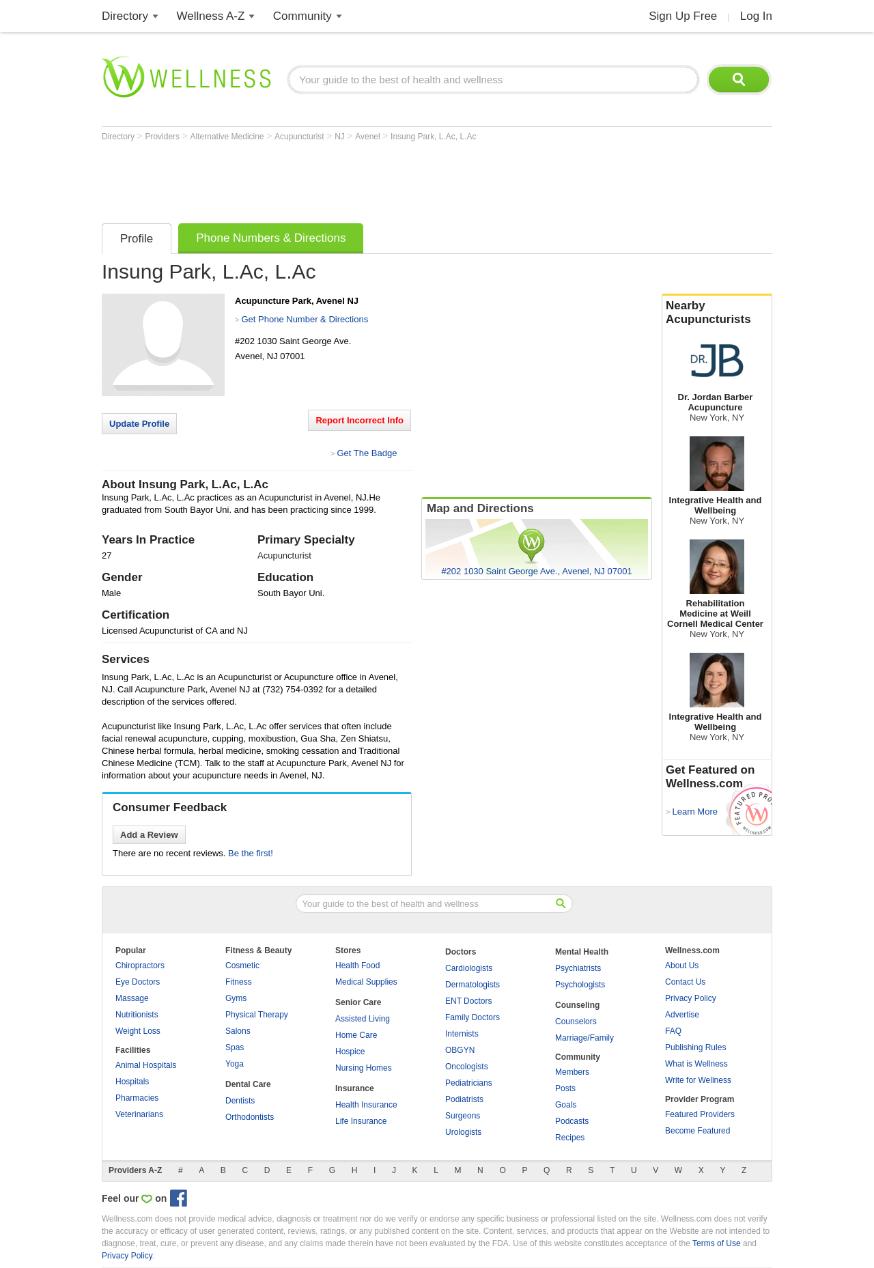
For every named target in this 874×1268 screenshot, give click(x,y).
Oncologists (466, 1066)
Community (302, 16)
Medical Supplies (366, 982)
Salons (238, 1031)
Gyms (235, 998)
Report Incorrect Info (359, 420)
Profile (136, 238)
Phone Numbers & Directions (271, 237)
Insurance (354, 1088)
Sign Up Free (683, 16)
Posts (565, 1088)
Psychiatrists (578, 968)
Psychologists (580, 984)
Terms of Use (716, 1243)
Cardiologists (468, 968)
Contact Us (685, 982)
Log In (756, 16)
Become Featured (697, 1131)
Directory (125, 16)
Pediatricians (468, 1083)
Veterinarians (139, 1114)
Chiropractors (140, 965)
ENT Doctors (468, 1001)
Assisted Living (362, 1019)
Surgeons (462, 1116)
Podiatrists (464, 1099)
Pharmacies (136, 1098)
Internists (462, 1034)
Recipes (569, 1137)
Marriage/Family (584, 1038)
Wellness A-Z (211, 16)
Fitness (238, 982)
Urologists (463, 1132)
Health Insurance (366, 1105)
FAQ (673, 1031)
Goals (565, 1105)
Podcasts (572, 1121)
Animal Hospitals (145, 1065)
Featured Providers (700, 1114)
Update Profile (139, 424)
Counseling (577, 1005)
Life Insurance (360, 1121)
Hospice (350, 1051)
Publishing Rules (695, 1047)
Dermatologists (472, 984)
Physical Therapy (256, 1014)
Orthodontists (249, 1117)
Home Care (356, 1035)
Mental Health (581, 952)
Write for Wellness (698, 1080)
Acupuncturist (300, 136)
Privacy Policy (690, 998)
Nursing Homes (363, 1068)
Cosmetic (242, 965)
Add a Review (149, 835)
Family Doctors (472, 1017)
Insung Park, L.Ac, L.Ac (433, 136)
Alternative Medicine (228, 136)
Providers (163, 136)
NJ (341, 136)
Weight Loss (137, 1031)
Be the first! (250, 853)
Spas (234, 1047)
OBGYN (460, 1050)
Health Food (357, 965)
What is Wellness (696, 1064)
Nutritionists (136, 1014)
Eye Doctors (137, 982)
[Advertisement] (350, 179)
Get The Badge (367, 453)
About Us (682, 965)
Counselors (576, 1021)
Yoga (234, 1064)
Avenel (368, 136)
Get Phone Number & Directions (304, 319)
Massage (132, 998)
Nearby (717, 312)
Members (572, 1072)
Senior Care (358, 1002)
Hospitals (132, 1081)
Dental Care (248, 1084)
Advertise (682, 1014)
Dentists (240, 1100)
